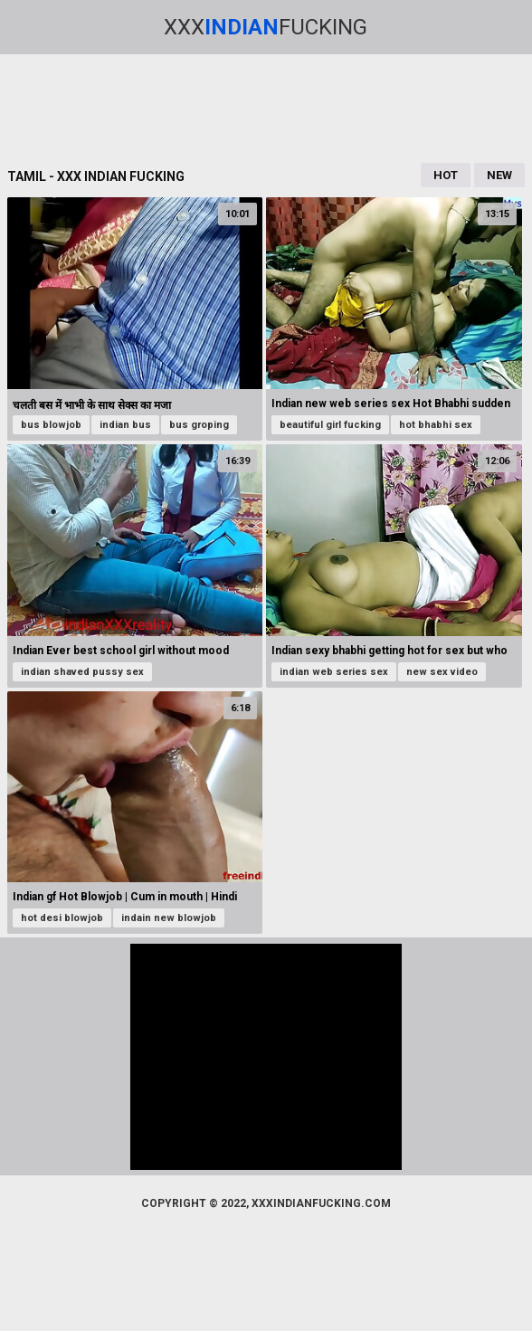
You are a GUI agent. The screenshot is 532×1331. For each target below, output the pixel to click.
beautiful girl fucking (330, 425)
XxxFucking (265, 27)
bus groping (199, 425)
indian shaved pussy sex (82, 672)
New (499, 175)
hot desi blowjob (62, 918)
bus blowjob (51, 425)
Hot (445, 175)
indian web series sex (334, 672)
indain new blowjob (168, 918)
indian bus (125, 425)
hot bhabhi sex (435, 425)
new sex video (442, 672)
